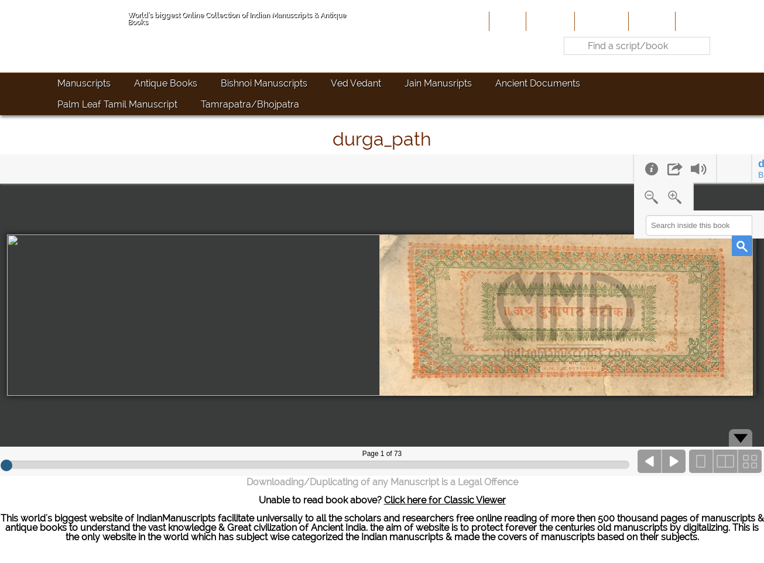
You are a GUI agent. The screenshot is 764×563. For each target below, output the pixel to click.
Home (506, 21)
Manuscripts (84, 83)
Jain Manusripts (438, 83)
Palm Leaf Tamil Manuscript (117, 104)
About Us (549, 21)
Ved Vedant (356, 83)
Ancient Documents (537, 83)
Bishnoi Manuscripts (264, 83)
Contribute (600, 21)
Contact (695, 21)
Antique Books (165, 83)
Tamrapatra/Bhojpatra (250, 104)
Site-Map (651, 21)
